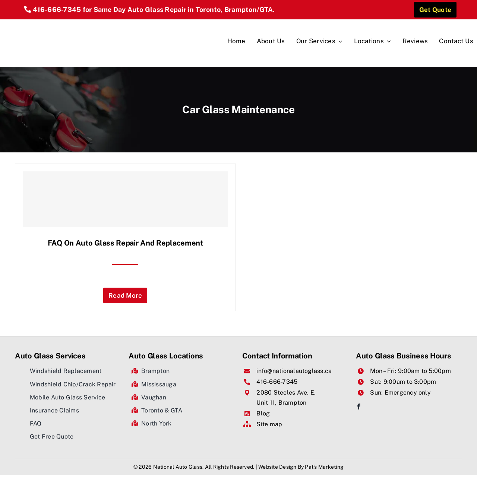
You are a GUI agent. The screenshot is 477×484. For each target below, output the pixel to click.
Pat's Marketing (324, 467)
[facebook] (359, 406)
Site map (269, 424)
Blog (263, 413)
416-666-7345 (57, 9)
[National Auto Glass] (52, 22)
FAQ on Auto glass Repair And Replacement (125, 242)
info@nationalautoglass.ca (294, 370)
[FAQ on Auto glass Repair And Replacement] (125, 199)
